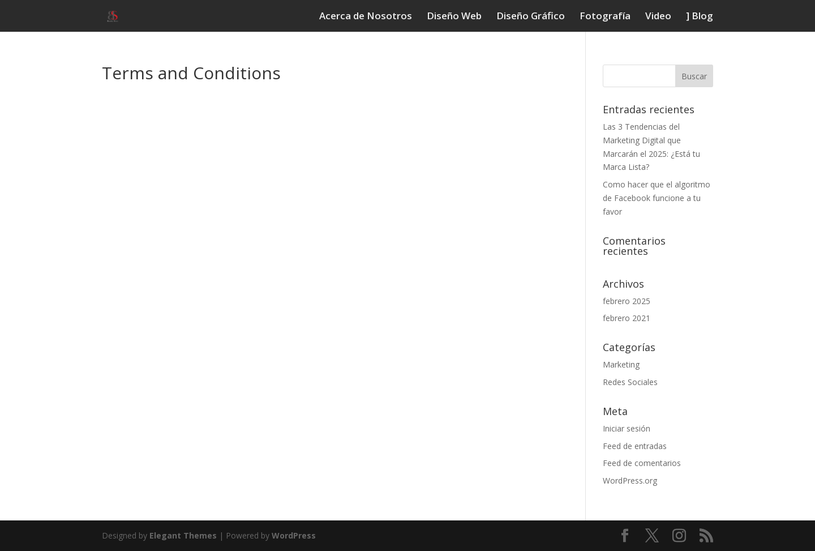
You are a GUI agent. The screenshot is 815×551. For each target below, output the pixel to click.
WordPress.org (630, 480)
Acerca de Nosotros (365, 17)
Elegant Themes (183, 535)
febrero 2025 (626, 301)
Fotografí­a (605, 17)
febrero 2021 (626, 318)
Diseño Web (454, 17)
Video (658, 17)
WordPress (294, 535)
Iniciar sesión (626, 428)
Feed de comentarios (642, 463)
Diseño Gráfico (530, 17)
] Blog (699, 17)
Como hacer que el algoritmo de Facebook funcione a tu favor (656, 198)
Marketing (621, 364)
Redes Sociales (630, 382)
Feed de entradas (635, 446)
